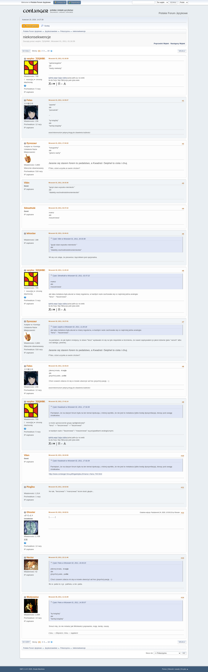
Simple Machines (38, 669)
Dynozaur (32, 143)
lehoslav (31, 233)
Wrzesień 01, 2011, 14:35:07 (58, 100)
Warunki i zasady (174, 669)
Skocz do (149, 653)
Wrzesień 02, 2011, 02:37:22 (58, 208)
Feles (29, 100)
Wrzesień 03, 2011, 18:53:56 (58, 487)
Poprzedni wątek (161, 43)
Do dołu (26, 51)
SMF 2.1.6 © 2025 (26, 669)
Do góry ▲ (184, 669)
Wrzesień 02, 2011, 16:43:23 (58, 366)
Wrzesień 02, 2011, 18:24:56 (58, 455)
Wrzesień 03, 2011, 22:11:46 (58, 557)
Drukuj (182, 51)
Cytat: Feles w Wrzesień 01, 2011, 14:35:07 (69, 603)
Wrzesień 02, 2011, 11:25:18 (58, 270)
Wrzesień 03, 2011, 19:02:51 (58, 512)
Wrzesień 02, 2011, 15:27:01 (58, 321)
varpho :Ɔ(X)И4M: (36, 58)
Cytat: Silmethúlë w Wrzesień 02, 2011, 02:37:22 (71, 276)
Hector (30, 557)
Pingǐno (31, 487)
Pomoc (164, 669)
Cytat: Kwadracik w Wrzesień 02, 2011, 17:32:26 (71, 407)
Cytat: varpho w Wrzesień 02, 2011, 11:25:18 (70, 327)
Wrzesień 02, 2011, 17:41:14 (58, 401)
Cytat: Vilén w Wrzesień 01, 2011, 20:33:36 (69, 239)
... (46, 51)
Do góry (26, 642)
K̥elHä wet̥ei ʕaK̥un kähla (58, 78)
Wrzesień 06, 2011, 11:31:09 (58, 597)
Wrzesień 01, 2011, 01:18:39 (58, 58)
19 (48, 51)
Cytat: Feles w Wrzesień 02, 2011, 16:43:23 (69, 563)
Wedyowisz (33, 597)
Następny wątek (178, 43)
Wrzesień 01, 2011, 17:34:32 (58, 143)
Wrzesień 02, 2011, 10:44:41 (58, 233)
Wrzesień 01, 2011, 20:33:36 (58, 183)
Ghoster (31, 512)
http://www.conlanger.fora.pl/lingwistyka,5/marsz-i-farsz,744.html (75, 474)
